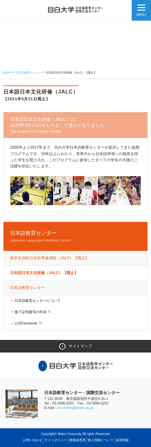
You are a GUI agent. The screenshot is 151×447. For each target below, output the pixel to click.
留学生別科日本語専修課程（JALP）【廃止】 (49, 258)
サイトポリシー (56, 440)
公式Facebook (26, 323)
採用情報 (122, 440)
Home (6, 72)
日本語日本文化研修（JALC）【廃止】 (44, 273)
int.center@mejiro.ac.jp (76, 408)
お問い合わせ (32, 440)
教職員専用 (77, 440)
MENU (141, 14)
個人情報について (101, 440)
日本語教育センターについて (38, 301)
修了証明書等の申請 (31, 312)
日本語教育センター (28, 72)
